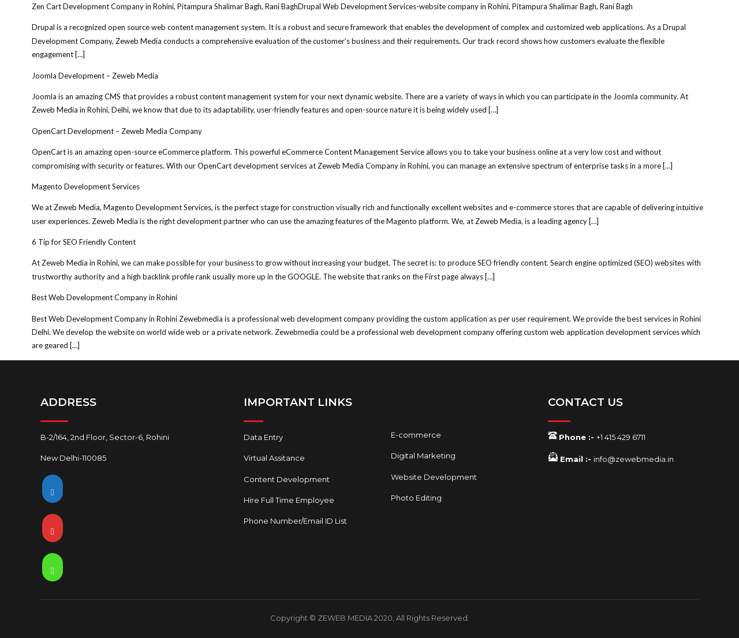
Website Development (434, 477)
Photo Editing (416, 497)
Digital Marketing (423, 455)
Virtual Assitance (274, 457)
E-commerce (416, 434)
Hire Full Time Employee (289, 500)
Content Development (287, 479)
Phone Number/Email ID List (295, 520)
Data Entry (263, 437)
